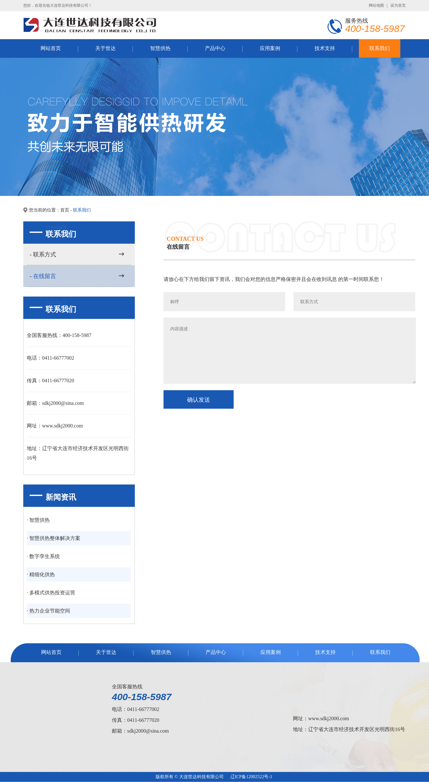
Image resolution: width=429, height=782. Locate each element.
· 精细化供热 (41, 574)
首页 (64, 210)
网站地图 (376, 5)
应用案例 (270, 48)
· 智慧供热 (38, 520)
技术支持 (325, 48)
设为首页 (398, 5)
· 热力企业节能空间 (48, 610)
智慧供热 (160, 48)
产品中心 (215, 48)
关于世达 (105, 48)
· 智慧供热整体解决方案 (53, 538)
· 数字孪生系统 (43, 556)
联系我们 (379, 48)
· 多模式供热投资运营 (51, 592)
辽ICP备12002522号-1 (251, 776)
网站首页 (50, 48)
